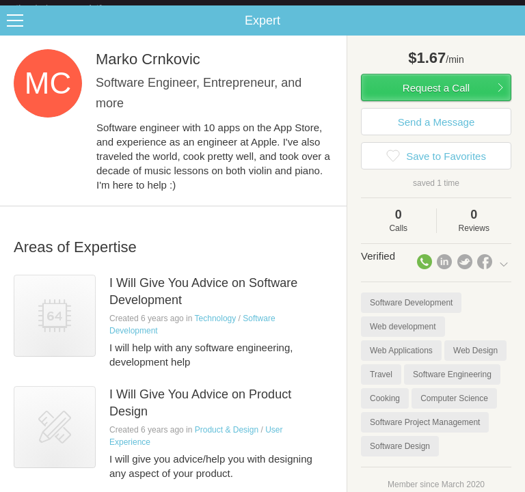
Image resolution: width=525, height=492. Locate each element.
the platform (73, 7)
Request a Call (436, 99)
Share (511, 31)
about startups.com (471, 9)
